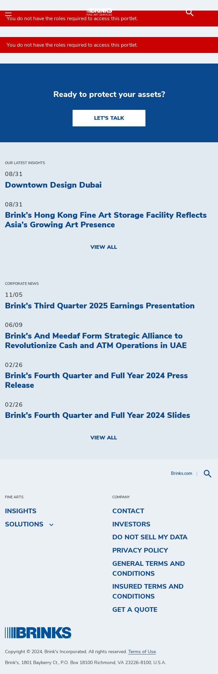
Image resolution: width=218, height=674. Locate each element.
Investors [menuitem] (131, 524)
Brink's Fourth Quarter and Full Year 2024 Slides (97, 416)
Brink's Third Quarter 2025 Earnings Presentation (100, 306)
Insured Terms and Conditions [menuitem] (148, 591)
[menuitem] (205, 13)
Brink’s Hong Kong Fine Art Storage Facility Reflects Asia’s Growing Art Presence (106, 220)
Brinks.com (181, 474)
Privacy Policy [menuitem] (140, 550)
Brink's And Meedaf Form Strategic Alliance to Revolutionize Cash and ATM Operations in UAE (96, 341)
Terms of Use (142, 652)
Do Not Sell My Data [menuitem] (150, 537)
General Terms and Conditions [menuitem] (148, 569)
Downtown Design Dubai (53, 185)
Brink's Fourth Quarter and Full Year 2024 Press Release (96, 380)
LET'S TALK (109, 118)
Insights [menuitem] (20, 511)
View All (103, 247)
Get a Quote (134, 610)
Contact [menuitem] (128, 511)
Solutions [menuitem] (24, 524)
